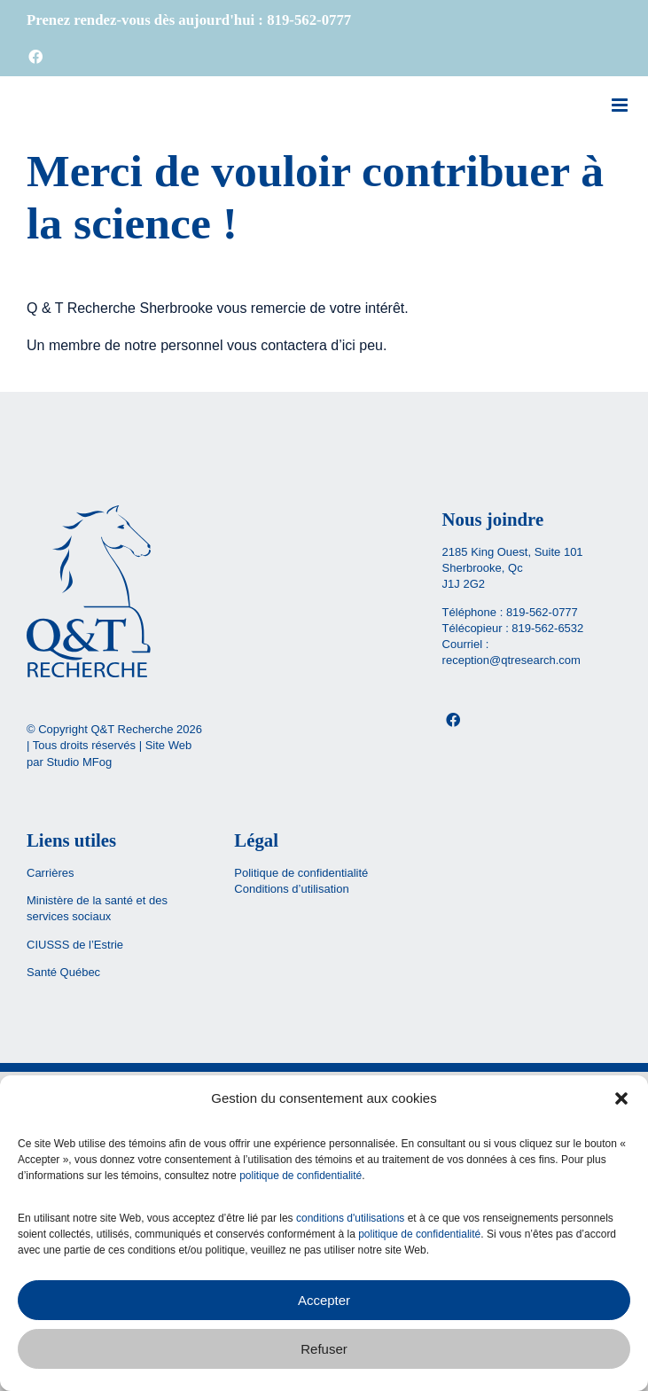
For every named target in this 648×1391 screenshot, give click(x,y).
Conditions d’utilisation (291, 888)
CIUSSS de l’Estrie (75, 944)
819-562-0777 (542, 612)
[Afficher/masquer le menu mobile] (621, 105)
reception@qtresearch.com (511, 660)
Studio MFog (79, 762)
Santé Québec (63, 972)
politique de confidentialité (300, 1175)
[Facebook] (453, 720)
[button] (621, 1098)
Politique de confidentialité (301, 872)
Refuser (324, 1348)
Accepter (324, 1300)
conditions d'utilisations (350, 1218)
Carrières (50, 872)
